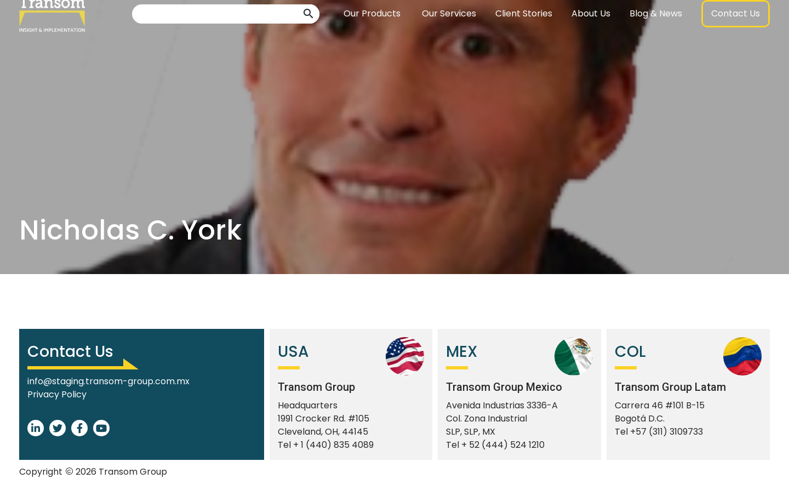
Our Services (449, 41)
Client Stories (523, 41)
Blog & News (656, 41)
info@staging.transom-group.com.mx (108, 381)
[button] (308, 41)
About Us (590, 41)
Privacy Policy (57, 394)
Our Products (372, 41)
